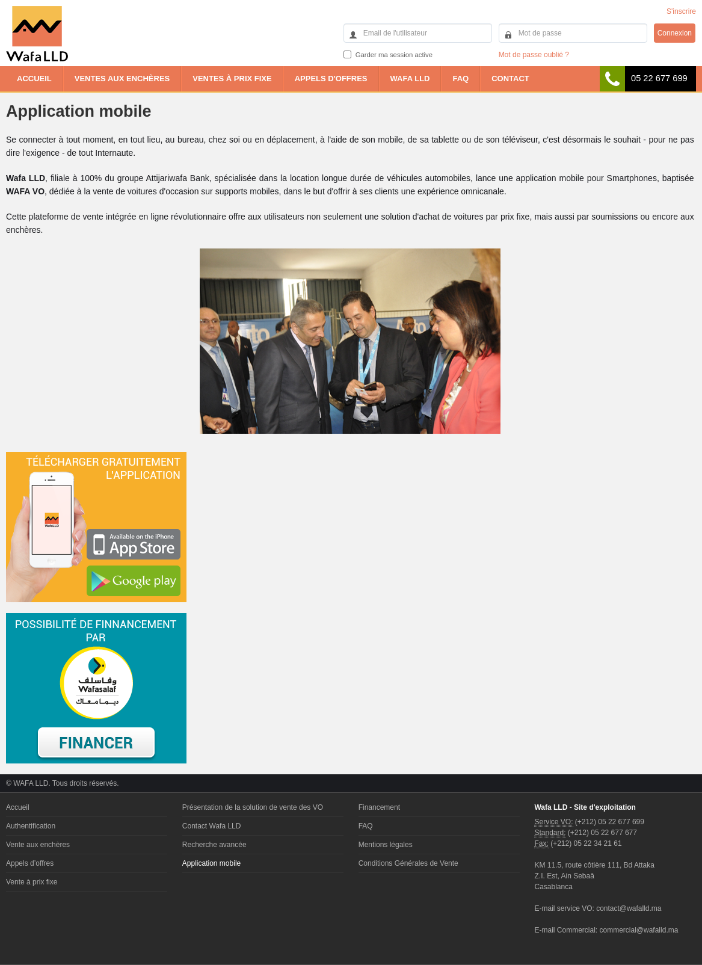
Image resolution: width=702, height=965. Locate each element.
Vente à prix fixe (31, 882)
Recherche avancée (214, 844)
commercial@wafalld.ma (639, 930)
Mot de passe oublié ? (534, 55)
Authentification (30, 826)
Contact (510, 78)
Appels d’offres (30, 863)
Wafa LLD (410, 78)
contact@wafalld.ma (628, 908)
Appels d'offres (331, 78)
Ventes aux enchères (122, 78)
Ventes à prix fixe (231, 78)
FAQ (460, 78)
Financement (379, 807)
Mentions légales (386, 844)
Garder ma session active (388, 54)
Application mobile (211, 863)
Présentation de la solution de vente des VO (252, 807)
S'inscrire (681, 11)
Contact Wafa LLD (211, 826)
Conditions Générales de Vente (408, 863)
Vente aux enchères (38, 844)
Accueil (34, 78)
